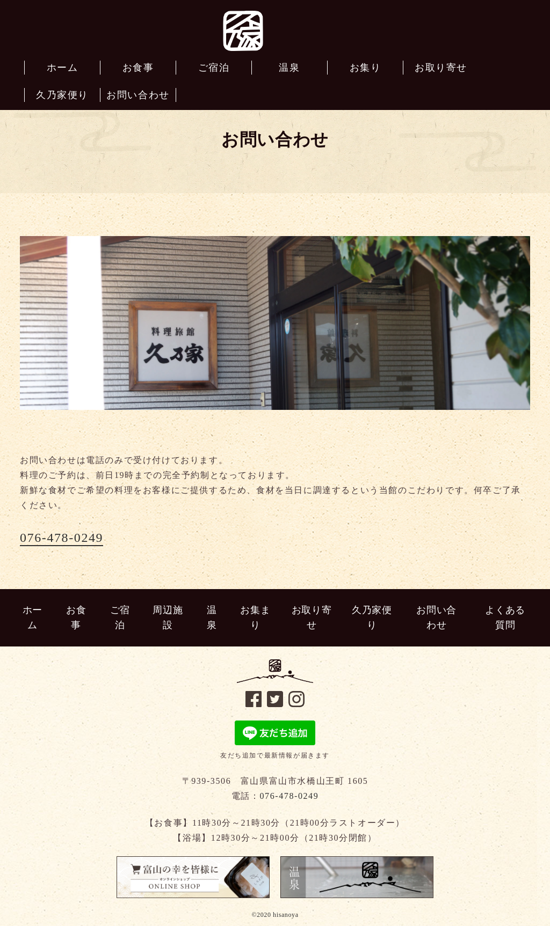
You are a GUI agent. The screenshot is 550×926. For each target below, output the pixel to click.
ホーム (32, 618)
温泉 (212, 618)
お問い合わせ (436, 618)
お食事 (76, 618)
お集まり (255, 618)
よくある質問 (505, 618)
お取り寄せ (311, 618)
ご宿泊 (120, 618)
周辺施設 (168, 618)
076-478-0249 (61, 538)
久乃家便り (372, 618)
